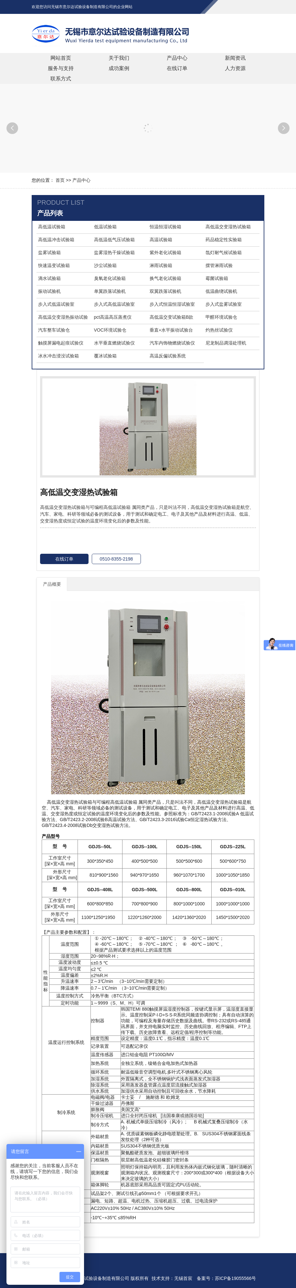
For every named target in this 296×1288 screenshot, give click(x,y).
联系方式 (60, 78)
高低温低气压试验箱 (114, 239)
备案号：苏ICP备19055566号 (226, 1278)
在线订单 (177, 68)
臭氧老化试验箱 (110, 278)
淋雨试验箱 (161, 265)
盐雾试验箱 (49, 252)
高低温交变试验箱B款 (171, 317)
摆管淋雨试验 (219, 265)
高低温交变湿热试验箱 (228, 226)
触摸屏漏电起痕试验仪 (60, 342)
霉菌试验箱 (217, 278)
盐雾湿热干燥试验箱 (114, 252)
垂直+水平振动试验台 (171, 330)
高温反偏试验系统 (168, 355)
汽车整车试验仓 (54, 330)
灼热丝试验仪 (219, 330)
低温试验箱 (105, 226)
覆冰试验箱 (105, 355)
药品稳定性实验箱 (224, 239)
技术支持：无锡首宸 (172, 1278)
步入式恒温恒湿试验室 (172, 304)
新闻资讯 (235, 58)
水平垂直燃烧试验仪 (114, 342)
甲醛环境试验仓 (221, 317)
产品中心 (177, 58)
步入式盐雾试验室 (224, 304)
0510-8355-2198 (116, 559)
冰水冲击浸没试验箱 (58, 355)
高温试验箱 (161, 239)
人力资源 (235, 68)
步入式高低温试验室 (114, 304)
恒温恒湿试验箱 (165, 226)
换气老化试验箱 (165, 278)
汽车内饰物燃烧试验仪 (172, 342)
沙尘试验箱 (105, 265)
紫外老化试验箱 (165, 252)
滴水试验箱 (49, 278)
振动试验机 (49, 291)
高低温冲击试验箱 (56, 239)
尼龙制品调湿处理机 (226, 342)
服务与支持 (61, 68)
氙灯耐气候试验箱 (224, 252)
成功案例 (119, 68)
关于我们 (119, 58)
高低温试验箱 (51, 226)
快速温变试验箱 (54, 265)
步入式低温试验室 (56, 304)
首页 (60, 180)
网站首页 (60, 58)
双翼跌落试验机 (165, 291)
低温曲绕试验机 (221, 291)
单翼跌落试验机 (110, 291)
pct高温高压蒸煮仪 (113, 317)
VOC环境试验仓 (110, 330)
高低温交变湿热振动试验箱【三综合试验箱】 (63, 317)
